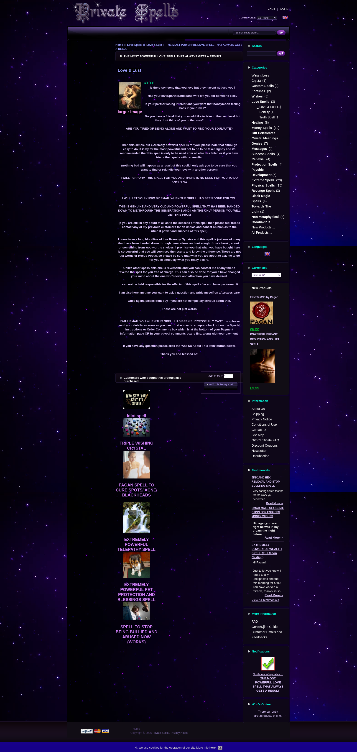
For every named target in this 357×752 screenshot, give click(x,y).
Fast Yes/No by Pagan (264, 297)
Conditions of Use (264, 424)
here (212, 748)
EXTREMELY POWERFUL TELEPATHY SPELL (136, 544)
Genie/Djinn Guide (265, 627)
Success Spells (264, 154)
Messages (260, 149)
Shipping (258, 414)
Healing (258, 122)
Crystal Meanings (265, 138)
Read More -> (274, 503)
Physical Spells (264, 185)
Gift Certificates (263, 133)
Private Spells (161, 732)
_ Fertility (262, 112)
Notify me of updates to (267, 674)
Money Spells (262, 128)
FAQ (255, 621)
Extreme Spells (263, 180)
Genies (257, 143)
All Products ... (262, 232)
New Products (262, 288)
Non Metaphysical (266, 217)
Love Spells (134, 44)
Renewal (258, 159)
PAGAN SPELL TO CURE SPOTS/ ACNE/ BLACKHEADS (136, 490)
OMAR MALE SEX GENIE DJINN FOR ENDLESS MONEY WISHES (268, 512)
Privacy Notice (262, 419)
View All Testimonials (265, 600)
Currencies (259, 267)
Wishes (258, 96)
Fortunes (259, 91)
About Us (258, 409)
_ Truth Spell (265, 117)
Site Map (258, 435)
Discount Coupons (265, 445)
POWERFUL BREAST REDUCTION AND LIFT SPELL (264, 339)
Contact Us (259, 430)
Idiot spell (136, 416)
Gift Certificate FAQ (265, 440)
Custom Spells (263, 86)
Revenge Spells (263, 190)
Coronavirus (261, 222)
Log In (284, 9)
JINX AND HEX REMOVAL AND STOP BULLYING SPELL (266, 481)
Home (271, 9)
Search (257, 46)
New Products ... (263, 227)
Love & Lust (154, 44)
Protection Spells (265, 164)
